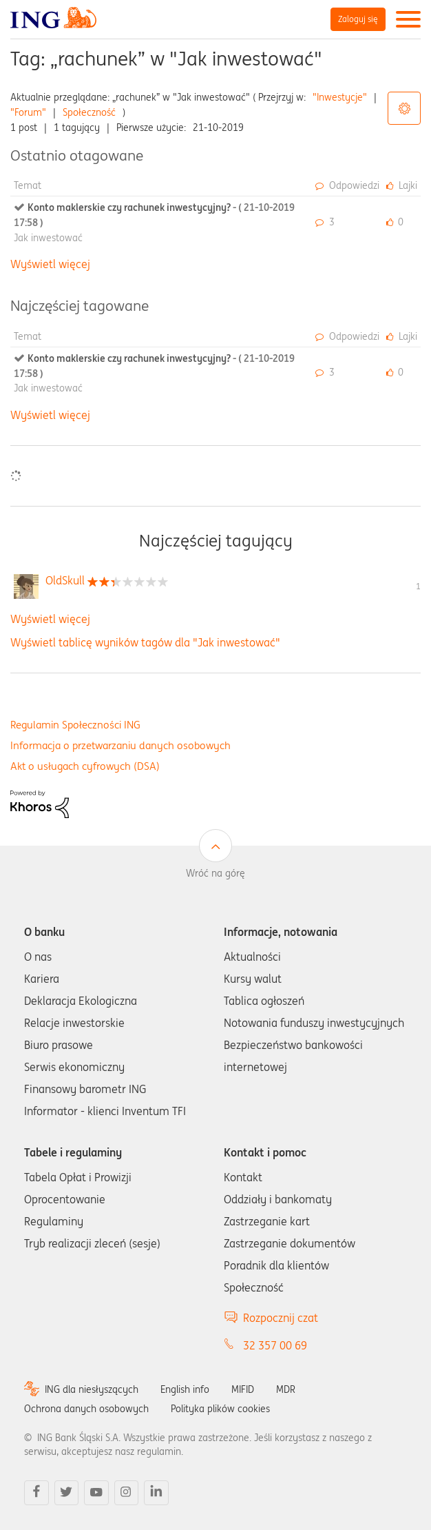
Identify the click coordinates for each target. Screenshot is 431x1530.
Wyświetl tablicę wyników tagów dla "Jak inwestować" (145, 642)
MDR (285, 1389)
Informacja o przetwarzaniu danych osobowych (120, 745)
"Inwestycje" (340, 97)
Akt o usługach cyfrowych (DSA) (85, 766)
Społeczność (89, 112)
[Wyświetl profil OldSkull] (65, 580)
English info (184, 1389)
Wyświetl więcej (50, 264)
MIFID (242, 1389)
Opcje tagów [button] (404, 108)
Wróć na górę (215, 873)
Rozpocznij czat (280, 1318)
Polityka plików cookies (220, 1408)
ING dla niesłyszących (91, 1389)
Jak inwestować (48, 238)
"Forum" (28, 112)
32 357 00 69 (275, 1345)
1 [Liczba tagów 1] (418, 586)
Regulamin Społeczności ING (75, 724)
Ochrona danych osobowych (86, 1408)
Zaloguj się (358, 19)
